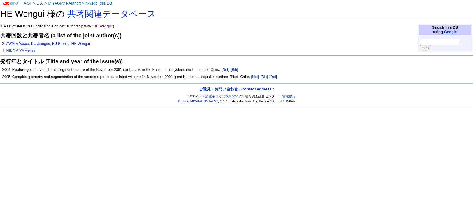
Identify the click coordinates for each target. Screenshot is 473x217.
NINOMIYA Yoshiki (21, 51)
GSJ (40, 3)
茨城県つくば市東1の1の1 (224, 96)
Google (450, 32)
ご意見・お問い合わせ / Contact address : (236, 89)
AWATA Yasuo (17, 44)
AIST (28, 3)
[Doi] (273, 77)
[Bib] (234, 70)
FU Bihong (60, 44)
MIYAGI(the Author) (64, 3)
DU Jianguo (40, 44)
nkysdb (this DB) (99, 3)
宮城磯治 (289, 96)
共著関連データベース (111, 14)
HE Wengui (80, 44)
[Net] (225, 70)
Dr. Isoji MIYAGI (190, 101)
